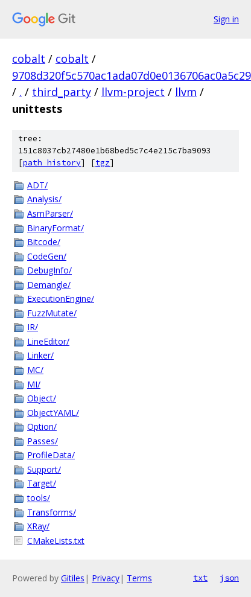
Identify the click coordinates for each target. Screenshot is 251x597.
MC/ (35, 369)
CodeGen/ (46, 256)
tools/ (38, 497)
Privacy (105, 578)
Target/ (41, 483)
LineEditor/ (48, 341)
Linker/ (40, 355)
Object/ (41, 398)
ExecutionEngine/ (60, 298)
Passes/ (42, 441)
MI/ (33, 384)
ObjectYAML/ (53, 412)
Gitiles (72, 578)
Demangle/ (49, 284)
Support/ (44, 469)
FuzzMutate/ (52, 313)
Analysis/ (44, 199)
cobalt (28, 58)
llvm (186, 92)
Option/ (42, 426)
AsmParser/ (50, 213)
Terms (139, 578)
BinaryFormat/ (55, 228)
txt (200, 577)
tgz (102, 163)
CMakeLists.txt (55, 540)
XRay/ (38, 526)
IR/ (32, 327)
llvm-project (133, 92)
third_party (61, 92)
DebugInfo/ (49, 270)
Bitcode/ (43, 241)
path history (52, 163)
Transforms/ (51, 512)
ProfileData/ (51, 455)
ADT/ (37, 185)
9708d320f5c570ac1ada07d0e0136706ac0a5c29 (131, 75)
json (229, 577)
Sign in (226, 19)
